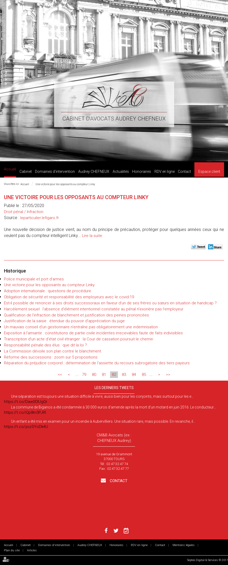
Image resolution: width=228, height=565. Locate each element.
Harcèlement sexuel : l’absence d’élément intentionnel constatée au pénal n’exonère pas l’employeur (93, 309)
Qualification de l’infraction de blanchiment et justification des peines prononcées (76, 315)
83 (124, 374)
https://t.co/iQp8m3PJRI (25, 412)
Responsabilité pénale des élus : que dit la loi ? (45, 345)
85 (144, 374)
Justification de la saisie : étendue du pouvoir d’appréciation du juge (64, 321)
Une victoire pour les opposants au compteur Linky (65, 184)
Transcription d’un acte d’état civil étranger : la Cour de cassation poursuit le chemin (78, 339)
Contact (184, 171)
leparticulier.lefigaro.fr (39, 217)
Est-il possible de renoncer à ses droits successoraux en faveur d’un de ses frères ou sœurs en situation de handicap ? (110, 303)
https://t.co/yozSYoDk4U (26, 426)
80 (94, 374)
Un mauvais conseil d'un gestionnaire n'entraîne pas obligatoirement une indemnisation (81, 327)
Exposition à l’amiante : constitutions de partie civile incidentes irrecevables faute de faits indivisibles (93, 333)
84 (134, 374)
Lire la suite (92, 235)
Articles (32, 550)
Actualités (121, 171)
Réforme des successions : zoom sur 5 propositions (50, 357)
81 (104, 374)
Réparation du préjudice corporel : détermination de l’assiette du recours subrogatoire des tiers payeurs (97, 363)
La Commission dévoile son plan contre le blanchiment (52, 351)
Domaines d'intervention (55, 171)
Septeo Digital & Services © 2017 (207, 560)
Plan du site (12, 550)
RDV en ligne (164, 171)
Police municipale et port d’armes (34, 279)
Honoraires (141, 171)
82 (114, 374)
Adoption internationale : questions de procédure (47, 291)
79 (84, 374)
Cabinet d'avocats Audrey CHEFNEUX (114, 118)
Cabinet (25, 171)
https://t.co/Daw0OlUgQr (25, 401)
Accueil (10, 169)
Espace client (209, 171)
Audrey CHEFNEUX (93, 171)
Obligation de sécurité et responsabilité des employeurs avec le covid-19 (69, 297)
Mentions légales (184, 545)
